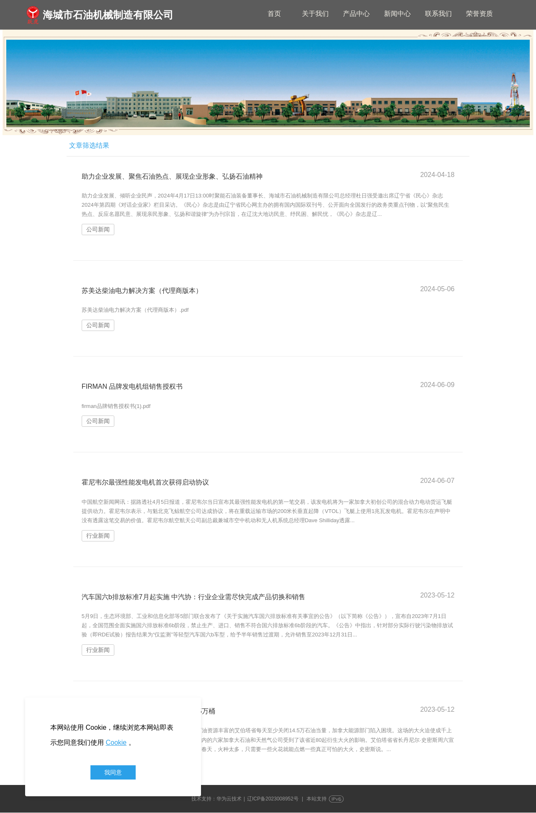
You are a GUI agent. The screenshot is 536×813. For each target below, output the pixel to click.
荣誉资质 (479, 13)
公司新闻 (98, 229)
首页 (274, 13)
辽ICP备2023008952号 (273, 799)
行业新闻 (98, 535)
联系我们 (438, 13)
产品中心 (356, 13)
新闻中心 (397, 13)
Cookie (116, 742)
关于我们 (315, 13)
